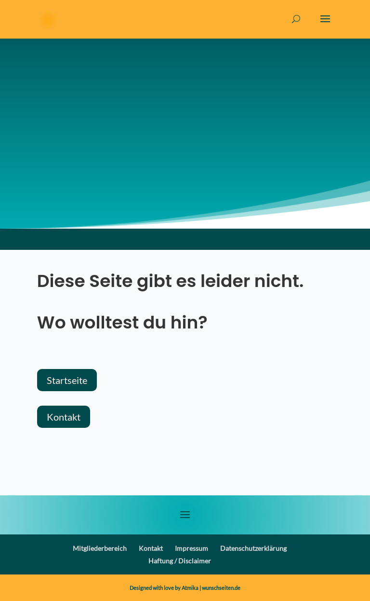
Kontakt (63, 417)
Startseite (67, 380)
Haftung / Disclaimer (179, 561)
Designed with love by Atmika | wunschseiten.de (185, 588)
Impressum (191, 548)
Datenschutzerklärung (253, 548)
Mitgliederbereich (100, 548)
